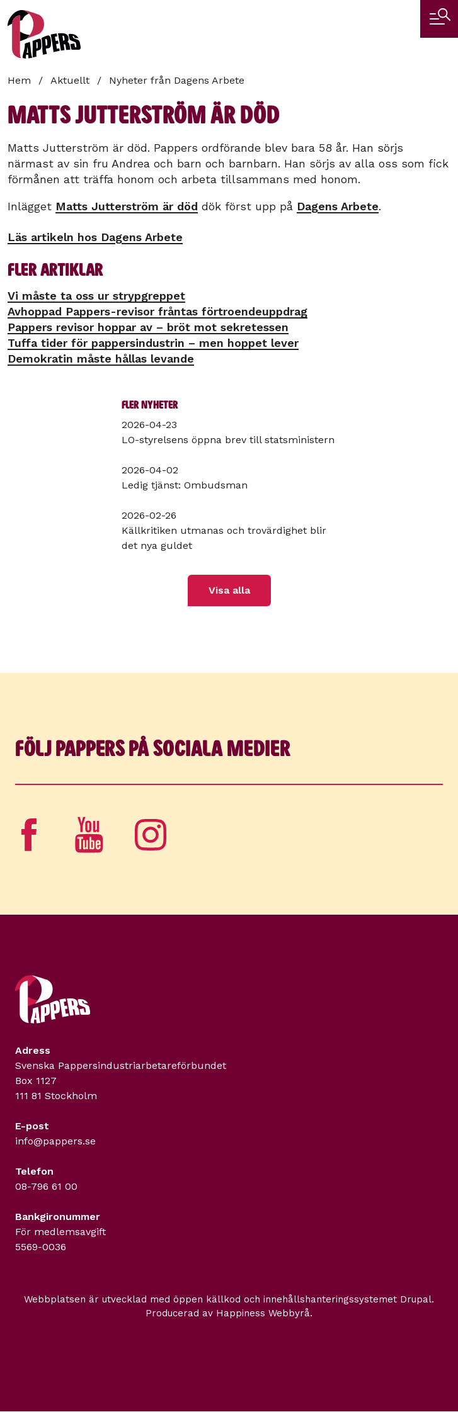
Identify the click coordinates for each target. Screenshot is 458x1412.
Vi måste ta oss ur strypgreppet (96, 295)
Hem (19, 80)
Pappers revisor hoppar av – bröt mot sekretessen (148, 327)
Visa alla (229, 590)
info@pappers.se (55, 1141)
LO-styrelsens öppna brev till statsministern (228, 440)
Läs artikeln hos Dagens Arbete (95, 237)
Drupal (416, 1299)
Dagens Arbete (338, 206)
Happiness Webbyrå (263, 1313)
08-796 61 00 (46, 1186)
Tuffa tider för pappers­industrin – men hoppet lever (153, 342)
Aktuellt (69, 80)
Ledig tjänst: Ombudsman (185, 485)
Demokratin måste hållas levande (101, 358)
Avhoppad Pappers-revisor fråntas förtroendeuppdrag (157, 311)
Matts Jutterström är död (126, 206)
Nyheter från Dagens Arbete (176, 80)
